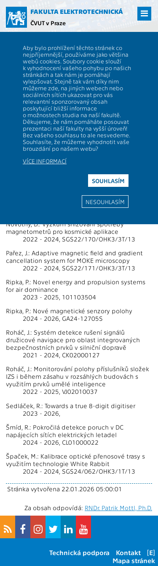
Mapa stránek (133, 560)
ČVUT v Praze (48, 22)
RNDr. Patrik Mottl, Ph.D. (118, 507)
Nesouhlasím (105, 201)
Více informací (45, 160)
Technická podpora (79, 552)
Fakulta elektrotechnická (76, 11)
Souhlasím (108, 180)
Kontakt (128, 552)
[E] (151, 552)
